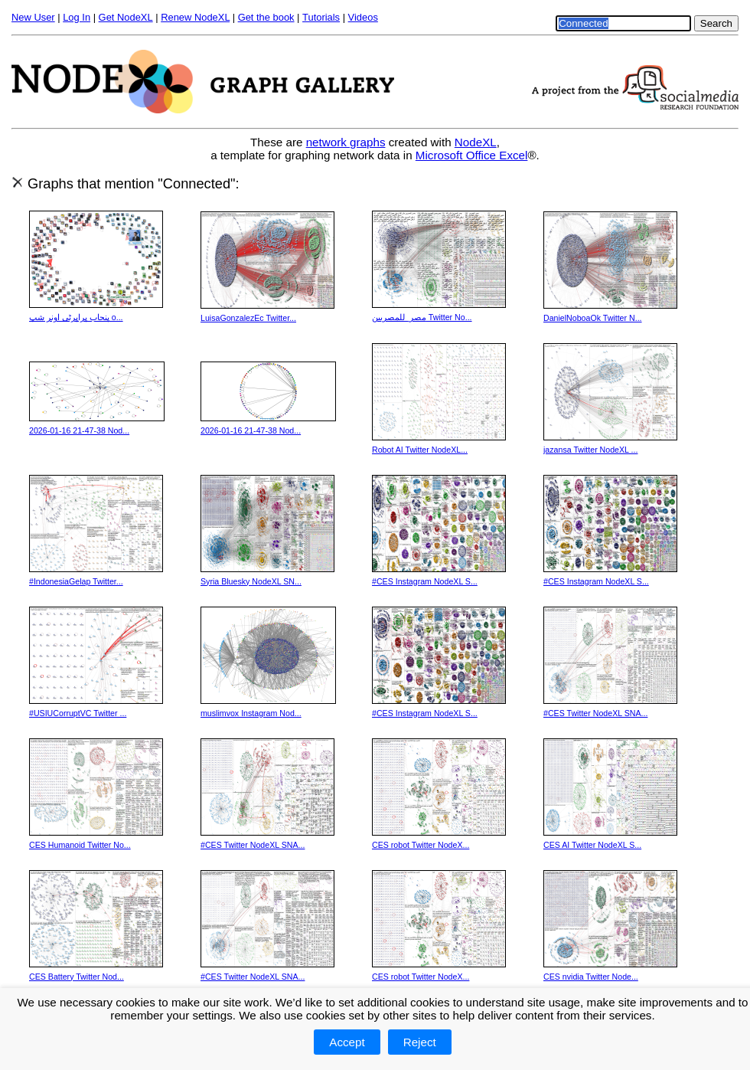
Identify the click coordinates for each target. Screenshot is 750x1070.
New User (33, 17)
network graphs (346, 142)
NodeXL (476, 142)
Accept (346, 1042)
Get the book (266, 17)
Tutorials (321, 17)
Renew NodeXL (195, 17)
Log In (76, 17)
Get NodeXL (126, 17)
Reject (419, 1042)
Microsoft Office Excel (472, 155)
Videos (363, 17)
